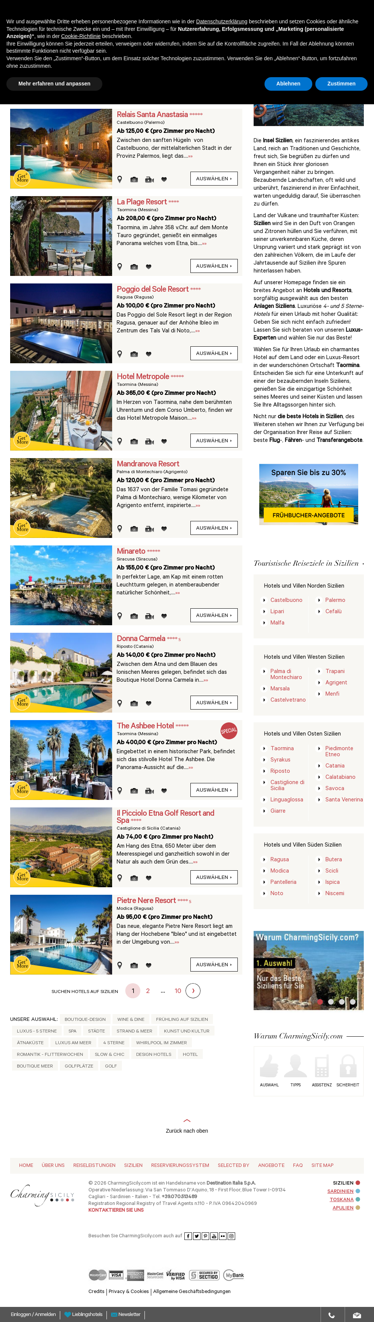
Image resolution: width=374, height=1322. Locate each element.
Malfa (277, 623)
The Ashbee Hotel (146, 726)
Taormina (282, 749)
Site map (322, 1166)
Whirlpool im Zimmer (161, 1043)
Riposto (280, 772)
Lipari (277, 612)
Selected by (233, 1166)
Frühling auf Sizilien (182, 1020)
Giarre (278, 812)
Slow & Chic (110, 1055)
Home (26, 1166)
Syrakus (280, 760)
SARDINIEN (343, 1192)
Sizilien (133, 1166)
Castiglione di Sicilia (287, 786)
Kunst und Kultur (187, 1031)
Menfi (332, 694)
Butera (333, 860)
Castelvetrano (288, 701)
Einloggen (21, 1315)
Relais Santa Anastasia (153, 115)
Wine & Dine (130, 1020)
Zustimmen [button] (341, 84)
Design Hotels (153, 1055)
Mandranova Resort (148, 464)
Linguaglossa (287, 800)
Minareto (132, 552)
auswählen (214, 180)
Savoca (334, 789)
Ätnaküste (30, 1043)
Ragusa (280, 860)
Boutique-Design (85, 1020)
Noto (277, 894)
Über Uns (53, 1166)
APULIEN (346, 1208)
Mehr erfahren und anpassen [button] (54, 84)
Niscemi (334, 894)
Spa (72, 1031)
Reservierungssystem (180, 1166)
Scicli (331, 871)
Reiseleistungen (94, 1166)
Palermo (335, 601)
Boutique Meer (35, 1066)
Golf (111, 1066)
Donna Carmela (142, 639)
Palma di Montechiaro (286, 675)
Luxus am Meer (73, 1043)
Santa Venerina (344, 800)
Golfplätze (79, 1066)
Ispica (332, 883)
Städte (96, 1031)
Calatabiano (340, 778)
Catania (335, 766)
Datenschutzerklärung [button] (221, 21)
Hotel (190, 1055)
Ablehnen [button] (289, 84)
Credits (96, 1292)
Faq (298, 1166)
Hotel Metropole (143, 377)
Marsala (280, 689)
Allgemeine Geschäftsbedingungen (192, 1292)
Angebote (271, 1166)
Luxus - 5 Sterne (37, 1031)
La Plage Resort (142, 202)
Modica (280, 871)
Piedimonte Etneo (339, 752)
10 (178, 992)
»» (190, 157)
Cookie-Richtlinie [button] (80, 36)
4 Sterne (114, 1043)
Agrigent (336, 683)
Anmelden (45, 1315)
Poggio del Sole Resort (153, 290)
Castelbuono (287, 601)
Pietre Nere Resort (147, 901)
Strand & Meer (134, 1031)
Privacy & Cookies (129, 1292)
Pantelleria (283, 883)
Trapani (335, 672)
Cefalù (333, 612)
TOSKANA (345, 1200)
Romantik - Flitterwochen (50, 1055)
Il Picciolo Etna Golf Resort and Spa (165, 818)
